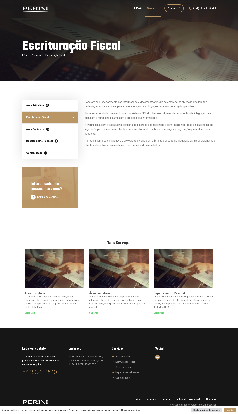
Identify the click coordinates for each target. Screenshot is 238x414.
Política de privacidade (188, 399)
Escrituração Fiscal (37, 117)
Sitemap (211, 399)
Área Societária (35, 129)
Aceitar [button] (230, 410)
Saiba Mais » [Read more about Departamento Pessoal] (159, 313)
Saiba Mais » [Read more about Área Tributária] (31, 313)
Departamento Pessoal (39, 140)
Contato (174, 8)
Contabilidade (34, 152)
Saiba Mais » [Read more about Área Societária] (95, 313)
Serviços (152, 8)
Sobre (137, 399)
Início (25, 55)
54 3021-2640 (39, 372)
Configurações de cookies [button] (206, 410)
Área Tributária (35, 105)
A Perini (138, 8)
